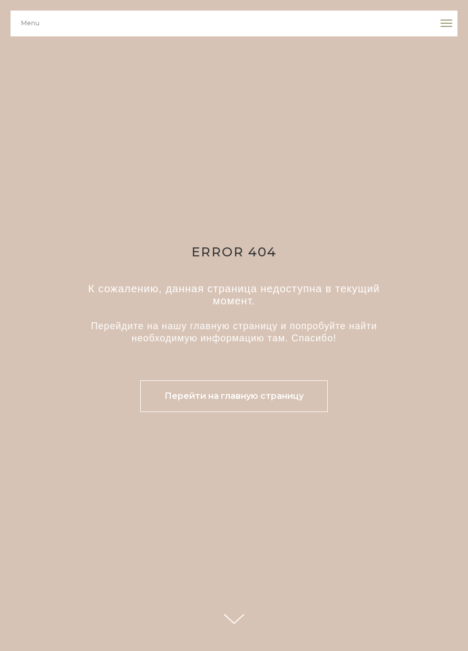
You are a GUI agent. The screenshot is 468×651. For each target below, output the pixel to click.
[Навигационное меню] (446, 23)
